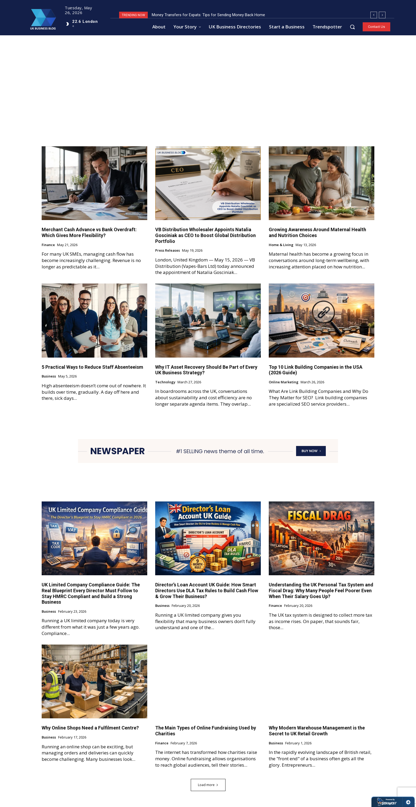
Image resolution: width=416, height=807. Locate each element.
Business (49, 377)
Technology (165, 382)
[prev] (373, 15)
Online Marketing (283, 382)
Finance (48, 245)
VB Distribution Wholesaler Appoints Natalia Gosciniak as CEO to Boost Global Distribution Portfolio (205, 235)
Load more (208, 785)
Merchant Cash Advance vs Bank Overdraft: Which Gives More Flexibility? (89, 232)
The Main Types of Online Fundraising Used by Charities (205, 731)
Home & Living (281, 245)
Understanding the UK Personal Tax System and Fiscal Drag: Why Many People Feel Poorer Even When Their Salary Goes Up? (321, 590)
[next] (382, 15)
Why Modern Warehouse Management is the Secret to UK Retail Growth (317, 731)
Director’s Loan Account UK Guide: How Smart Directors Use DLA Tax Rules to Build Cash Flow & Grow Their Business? (206, 590)
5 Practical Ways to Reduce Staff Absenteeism (92, 367)
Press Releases (167, 251)
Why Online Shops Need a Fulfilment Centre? (90, 728)
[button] (352, 26)
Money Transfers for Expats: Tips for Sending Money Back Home (208, 14)
